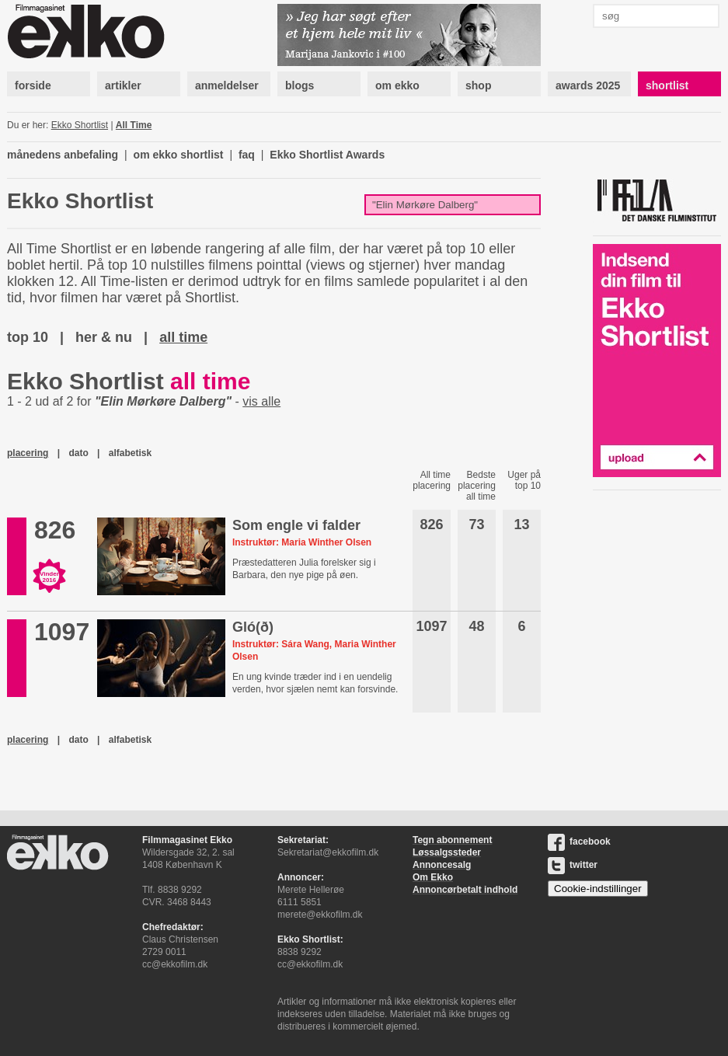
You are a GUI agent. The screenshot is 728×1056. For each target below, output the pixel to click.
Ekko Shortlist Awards (327, 154)
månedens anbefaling (62, 154)
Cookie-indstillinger (598, 888)
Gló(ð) (252, 627)
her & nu (103, 337)
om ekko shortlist (179, 154)
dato (78, 453)
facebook (579, 841)
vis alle (261, 401)
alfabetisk (130, 453)
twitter (572, 865)
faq (247, 154)
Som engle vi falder (296, 525)
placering (27, 453)
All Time (134, 125)
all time (183, 337)
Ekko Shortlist (79, 125)
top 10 (27, 337)
